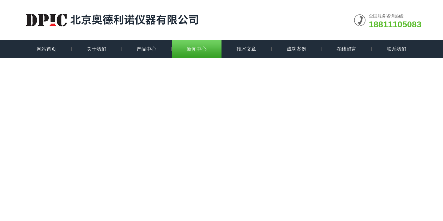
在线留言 (346, 49)
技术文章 (246, 49)
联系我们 (396, 49)
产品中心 (146, 49)
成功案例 (296, 49)
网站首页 (46, 49)
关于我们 (96, 49)
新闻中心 (196, 49)
